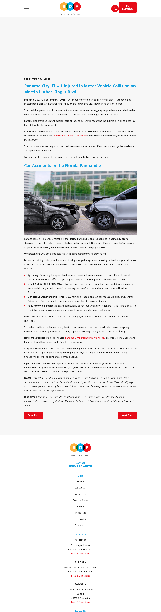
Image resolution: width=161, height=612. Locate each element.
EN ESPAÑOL (127, 7)
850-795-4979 (80, 424)
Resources (80, 470)
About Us (80, 445)
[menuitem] (28, 606)
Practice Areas (80, 458)
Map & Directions (80, 511)
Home (80, 439)
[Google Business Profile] (75, 574)
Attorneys (80, 451)
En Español (80, 476)
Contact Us (80, 483)
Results (80, 464)
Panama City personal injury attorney (85, 295)
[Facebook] (80, 574)
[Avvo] (86, 574)
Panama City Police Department (69, 93)
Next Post (127, 373)
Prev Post (33, 373)
